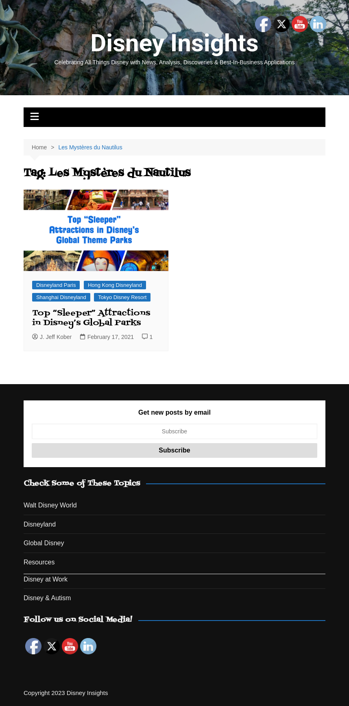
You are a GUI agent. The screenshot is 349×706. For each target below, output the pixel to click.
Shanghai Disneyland (61, 297)
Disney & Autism (47, 598)
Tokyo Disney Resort (122, 297)
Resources (39, 562)
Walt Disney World (50, 505)
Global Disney (44, 543)
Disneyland (40, 524)
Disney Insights (174, 42)
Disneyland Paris (56, 285)
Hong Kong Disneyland (115, 285)
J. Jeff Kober (52, 337)
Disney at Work (46, 579)
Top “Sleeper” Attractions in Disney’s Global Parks (91, 318)
